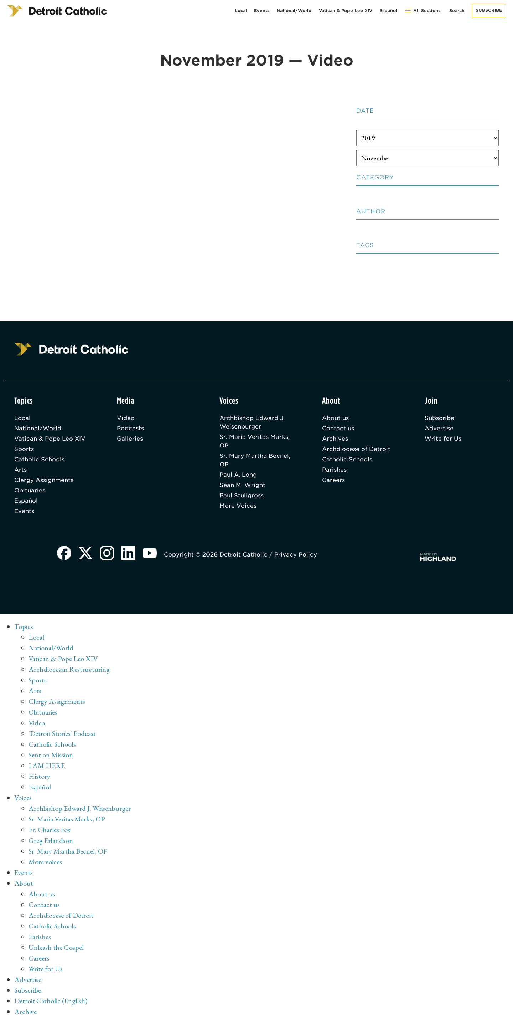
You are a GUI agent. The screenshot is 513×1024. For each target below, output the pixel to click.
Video (126, 418)
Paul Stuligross (241, 495)
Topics (23, 626)
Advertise (439, 428)
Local (241, 10)
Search (457, 10)
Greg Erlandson (50, 840)
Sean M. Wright (242, 485)
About (23, 883)
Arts (20, 469)
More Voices (237, 505)
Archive (25, 1011)
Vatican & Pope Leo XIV (345, 10)
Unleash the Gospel (56, 947)
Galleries (130, 438)
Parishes (334, 469)
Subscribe (489, 10)
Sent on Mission (50, 754)
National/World (294, 10)
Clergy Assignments (43, 480)
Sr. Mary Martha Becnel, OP (254, 460)
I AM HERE (46, 765)
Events (261, 10)
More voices (45, 861)
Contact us (338, 428)
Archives (335, 438)
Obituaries (29, 490)
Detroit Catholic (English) (50, 1000)
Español (388, 10)
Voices (23, 797)
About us (335, 418)
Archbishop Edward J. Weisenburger (252, 422)
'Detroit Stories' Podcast (62, 733)
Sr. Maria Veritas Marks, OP (254, 441)
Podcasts (130, 428)
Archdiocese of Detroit (356, 449)
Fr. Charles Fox (49, 829)
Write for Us (443, 438)
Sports (24, 449)
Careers (333, 480)
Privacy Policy (295, 554)
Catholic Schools (39, 459)
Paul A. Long (238, 474)
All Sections (422, 10)
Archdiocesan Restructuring (69, 669)
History (39, 776)
